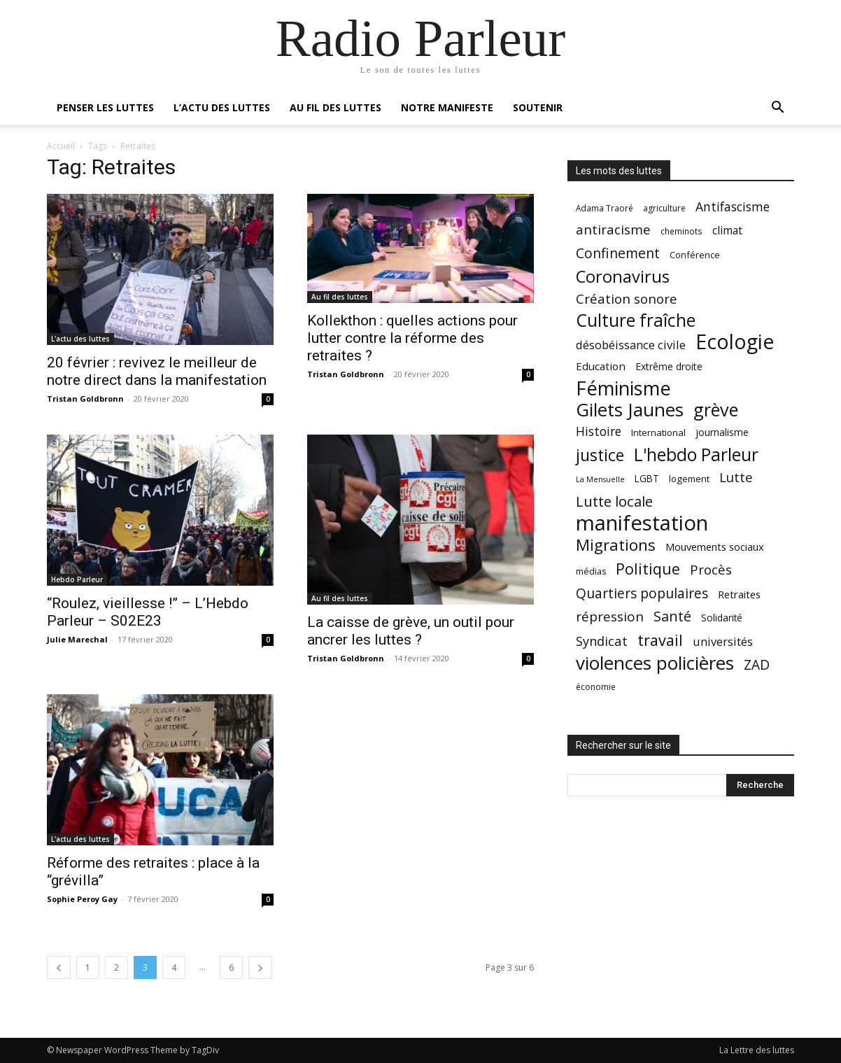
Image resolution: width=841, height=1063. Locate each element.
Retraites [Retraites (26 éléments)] (739, 594)
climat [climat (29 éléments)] (727, 230)
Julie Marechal (77, 639)
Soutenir (538, 107)
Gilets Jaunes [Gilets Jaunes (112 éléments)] (630, 409)
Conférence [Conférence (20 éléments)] (695, 254)
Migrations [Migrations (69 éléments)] (616, 544)
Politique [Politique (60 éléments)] (648, 568)
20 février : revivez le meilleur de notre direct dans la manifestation (157, 371)
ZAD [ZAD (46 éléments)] (757, 664)
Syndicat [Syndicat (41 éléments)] (602, 640)
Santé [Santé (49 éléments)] (672, 616)
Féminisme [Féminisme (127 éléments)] (623, 388)
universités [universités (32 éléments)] (723, 641)
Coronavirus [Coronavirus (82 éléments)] (623, 276)
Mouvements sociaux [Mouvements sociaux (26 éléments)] (714, 547)
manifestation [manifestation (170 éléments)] (642, 523)
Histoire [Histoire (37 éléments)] (598, 431)
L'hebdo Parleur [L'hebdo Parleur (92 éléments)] (696, 454)
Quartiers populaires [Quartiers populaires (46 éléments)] (642, 593)
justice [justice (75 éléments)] (600, 455)
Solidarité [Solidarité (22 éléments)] (721, 618)
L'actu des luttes (80, 339)
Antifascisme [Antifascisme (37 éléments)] (732, 206)
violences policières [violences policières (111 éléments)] (655, 663)
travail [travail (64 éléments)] (660, 640)
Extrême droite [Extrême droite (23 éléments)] (668, 366)
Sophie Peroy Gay (82, 899)
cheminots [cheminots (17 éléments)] (681, 231)
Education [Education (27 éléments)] (601, 366)
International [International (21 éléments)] (658, 432)
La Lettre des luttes (756, 1050)
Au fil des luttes (335, 107)
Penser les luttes (105, 107)
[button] (777, 108)
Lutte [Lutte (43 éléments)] (736, 477)
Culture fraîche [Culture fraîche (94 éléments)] (635, 320)
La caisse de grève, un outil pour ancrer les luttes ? (410, 631)
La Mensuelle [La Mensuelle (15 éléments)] (600, 479)
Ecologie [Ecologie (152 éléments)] (734, 342)
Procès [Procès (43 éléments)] (711, 569)
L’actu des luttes (222, 107)
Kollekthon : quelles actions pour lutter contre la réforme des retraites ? (412, 338)
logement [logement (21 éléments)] (689, 478)
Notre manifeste (447, 107)
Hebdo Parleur (77, 579)
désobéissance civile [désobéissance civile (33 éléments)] (631, 344)
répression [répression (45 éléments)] (610, 617)
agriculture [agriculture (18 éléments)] (664, 208)
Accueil (61, 146)
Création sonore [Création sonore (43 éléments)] (626, 298)
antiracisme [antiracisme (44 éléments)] (613, 230)
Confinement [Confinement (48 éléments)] (618, 253)
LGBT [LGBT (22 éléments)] (647, 478)
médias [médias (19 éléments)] (591, 571)
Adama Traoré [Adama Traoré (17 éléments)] (604, 207)
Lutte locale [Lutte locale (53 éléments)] (614, 501)
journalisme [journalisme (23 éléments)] (722, 432)
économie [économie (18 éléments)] (596, 687)
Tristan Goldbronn (85, 398)
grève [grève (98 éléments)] (715, 409)
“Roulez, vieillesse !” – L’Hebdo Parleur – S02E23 (147, 612)
